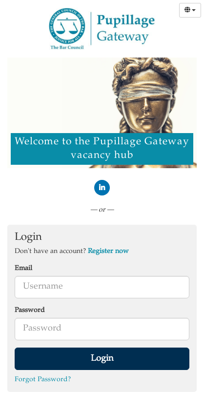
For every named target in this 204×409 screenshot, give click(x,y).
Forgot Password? (43, 379)
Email (23, 268)
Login (102, 358)
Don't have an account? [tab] (72, 251)
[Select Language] (190, 10)
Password (30, 310)
